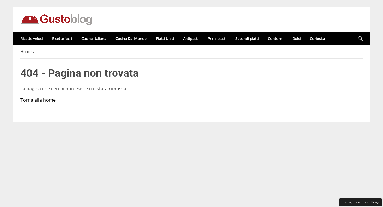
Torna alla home (38, 100)
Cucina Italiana (93, 38)
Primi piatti (217, 38)
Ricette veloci (31, 38)
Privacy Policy (223, 127)
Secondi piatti (247, 38)
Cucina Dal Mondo (131, 38)
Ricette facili (62, 38)
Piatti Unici (165, 38)
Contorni (275, 38)
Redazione (156, 127)
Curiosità (317, 38)
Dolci (296, 38)
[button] (360, 38)
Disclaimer (188, 127)
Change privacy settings (360, 202)
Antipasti (190, 38)
